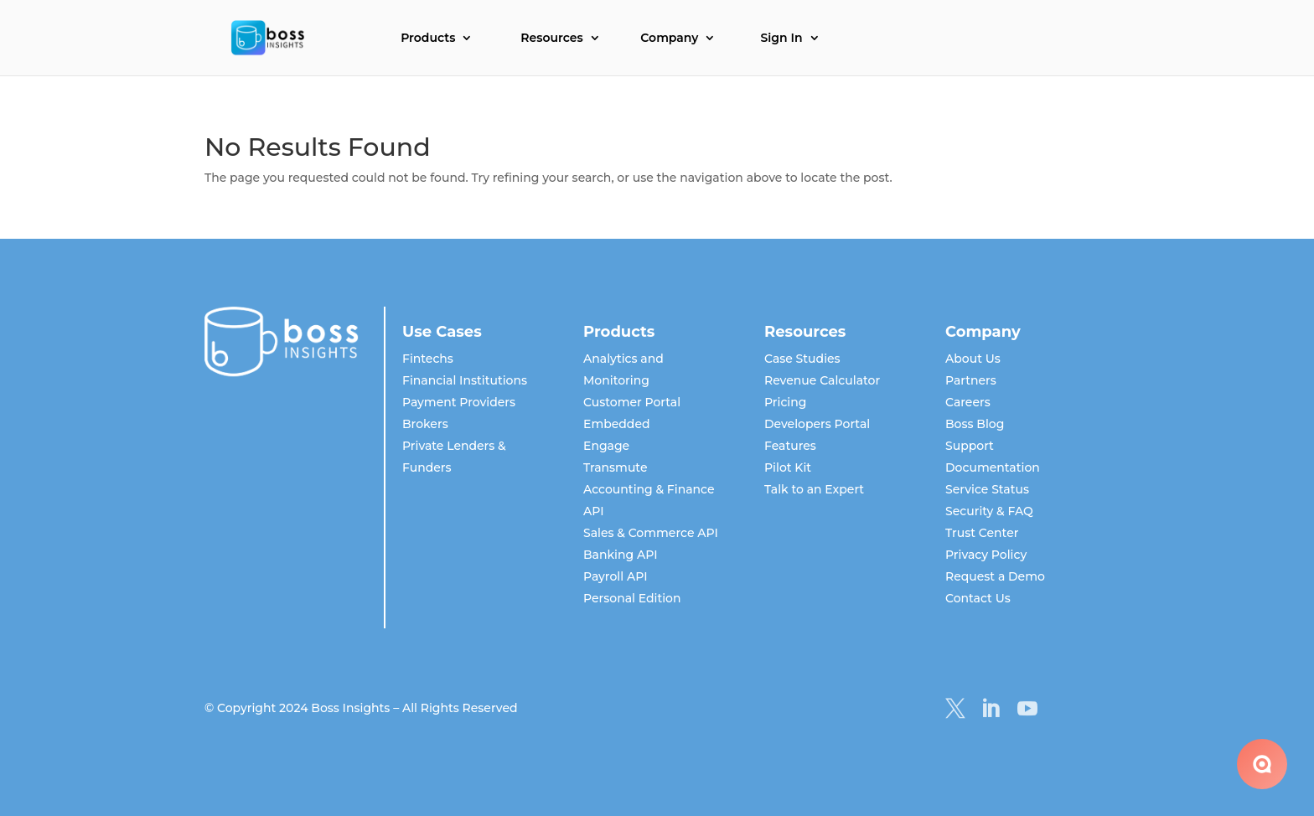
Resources (551, 38)
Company (669, 38)
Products (428, 38)
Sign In (781, 38)
